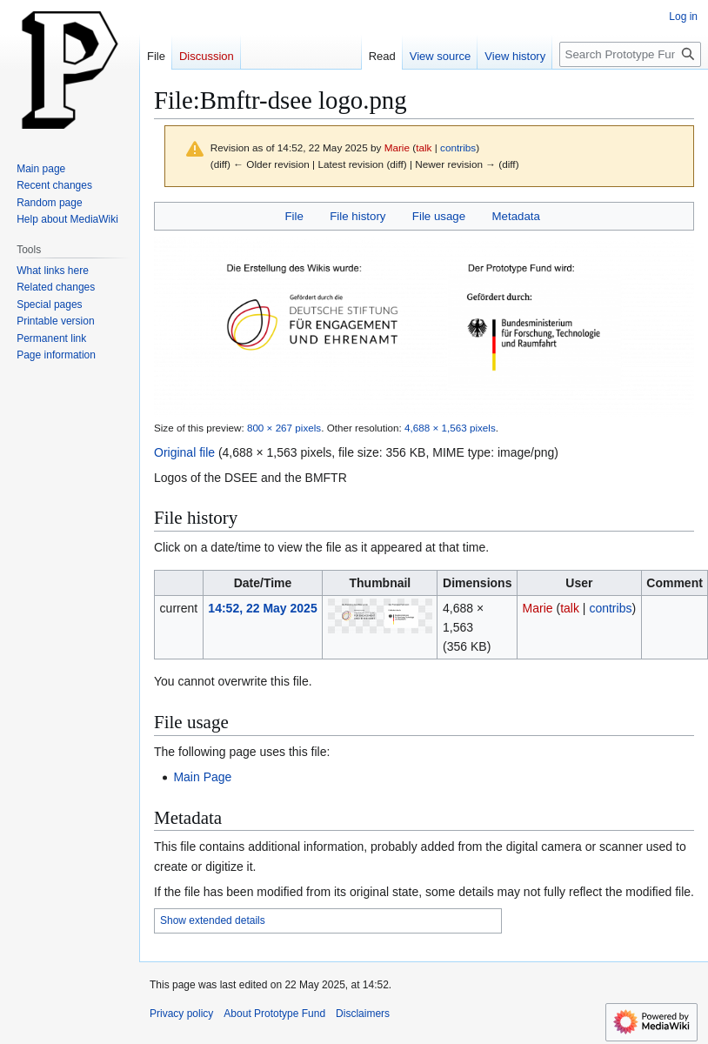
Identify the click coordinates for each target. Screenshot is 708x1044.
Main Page (202, 777)
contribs (458, 147)
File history (357, 216)
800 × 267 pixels (284, 427)
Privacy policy (181, 1013)
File (293, 216)
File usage (438, 216)
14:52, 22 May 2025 (262, 608)
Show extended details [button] (212, 920)
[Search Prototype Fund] (630, 54)
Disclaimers (363, 1013)
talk (423, 147)
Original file (184, 452)
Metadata (515, 216)
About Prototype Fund (274, 1013)
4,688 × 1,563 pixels (450, 427)
